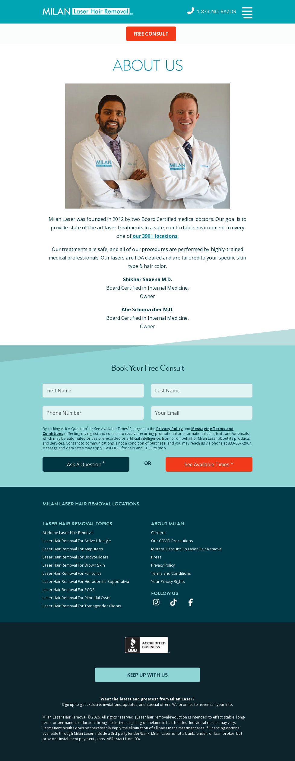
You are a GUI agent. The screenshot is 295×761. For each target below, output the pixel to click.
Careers (158, 532)
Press (156, 557)
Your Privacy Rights (168, 581)
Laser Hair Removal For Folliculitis (72, 573)
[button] (246, 13)
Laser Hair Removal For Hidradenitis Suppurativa (86, 581)
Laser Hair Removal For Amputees (73, 549)
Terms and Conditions (171, 573)
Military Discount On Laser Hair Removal (186, 549)
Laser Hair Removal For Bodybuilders (76, 557)
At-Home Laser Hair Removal (68, 532)
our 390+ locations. (155, 236)
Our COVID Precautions (172, 540)
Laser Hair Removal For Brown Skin (74, 565)
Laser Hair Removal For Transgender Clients (82, 605)
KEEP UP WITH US (147, 674)
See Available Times (209, 464)
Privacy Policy (169, 428)
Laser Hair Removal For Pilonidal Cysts (76, 597)
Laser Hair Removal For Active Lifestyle (77, 540)
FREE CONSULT (151, 33)
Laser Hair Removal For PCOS (69, 589)
